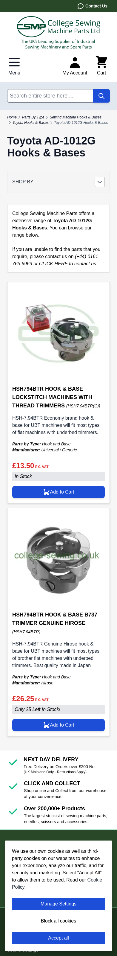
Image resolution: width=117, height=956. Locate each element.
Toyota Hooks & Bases (31, 123)
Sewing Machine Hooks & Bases (75, 117)
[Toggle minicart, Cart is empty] (101, 66)
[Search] (101, 96)
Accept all (58, 937)
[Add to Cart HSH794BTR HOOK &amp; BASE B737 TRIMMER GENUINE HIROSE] (58, 725)
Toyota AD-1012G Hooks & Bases (81, 123)
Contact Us (92, 6)
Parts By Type (33, 117)
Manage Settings (58, 903)
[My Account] (74, 66)
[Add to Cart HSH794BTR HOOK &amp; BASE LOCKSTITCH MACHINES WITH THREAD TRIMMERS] (58, 492)
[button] (58, 182)
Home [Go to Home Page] (12, 117)
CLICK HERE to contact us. (68, 263)
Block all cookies (58, 920)
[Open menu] (14, 66)
